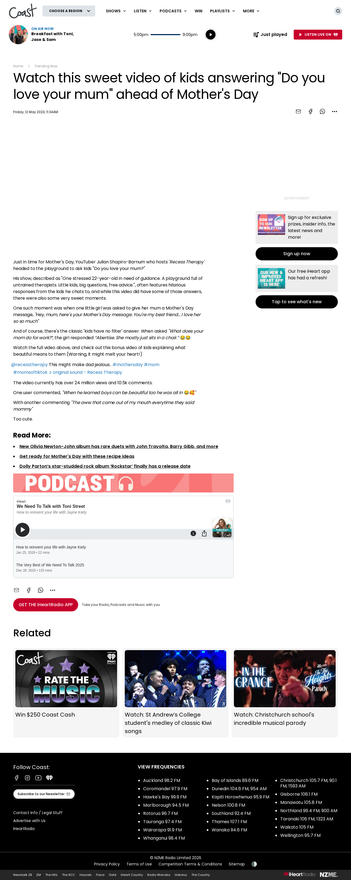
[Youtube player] (123, 188)
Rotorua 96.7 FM (160, 813)
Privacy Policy (107, 864)
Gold (112, 875)
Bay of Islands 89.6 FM (235, 780)
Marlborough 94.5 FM (166, 805)
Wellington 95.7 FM (300, 835)
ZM (38, 875)
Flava (100, 875)
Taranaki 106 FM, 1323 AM (306, 819)
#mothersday (127, 364)
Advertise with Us (29, 820)
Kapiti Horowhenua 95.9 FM (240, 797)
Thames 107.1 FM (229, 821)
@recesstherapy (29, 364)
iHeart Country (132, 875)
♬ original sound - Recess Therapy (85, 372)
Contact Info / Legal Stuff (38, 812)
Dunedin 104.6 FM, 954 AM (239, 789)
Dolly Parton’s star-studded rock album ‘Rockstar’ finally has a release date (105, 466)
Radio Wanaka (158, 875)
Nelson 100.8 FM (228, 805)
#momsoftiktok (30, 372)
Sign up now (297, 235)
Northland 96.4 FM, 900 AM (308, 810)
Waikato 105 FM (296, 827)
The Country (200, 875)
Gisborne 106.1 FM (299, 794)
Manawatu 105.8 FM (301, 802)
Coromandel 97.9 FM (165, 789)
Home (18, 66)
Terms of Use (139, 864)
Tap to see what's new (297, 286)
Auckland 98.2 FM (161, 780)
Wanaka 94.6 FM (229, 830)
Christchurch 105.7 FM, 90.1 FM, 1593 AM (308, 783)
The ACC (68, 875)
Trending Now (46, 66)
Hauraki (86, 875)
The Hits (51, 875)
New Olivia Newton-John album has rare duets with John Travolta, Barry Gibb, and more (118, 446)
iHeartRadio (24, 828)
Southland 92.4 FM (231, 813)
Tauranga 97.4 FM (162, 821)
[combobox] (334, 111)
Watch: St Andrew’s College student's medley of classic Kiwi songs (176, 693)
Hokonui (181, 875)
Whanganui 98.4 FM (164, 838)
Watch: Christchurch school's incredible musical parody (285, 693)
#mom (151, 364)
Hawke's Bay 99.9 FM (164, 797)
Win (198, 11)
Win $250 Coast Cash (66, 693)
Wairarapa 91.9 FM (162, 830)
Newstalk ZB (22, 875)
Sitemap (237, 864)
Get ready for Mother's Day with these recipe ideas (76, 456)
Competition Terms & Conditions (190, 864)
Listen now (44, 34)
